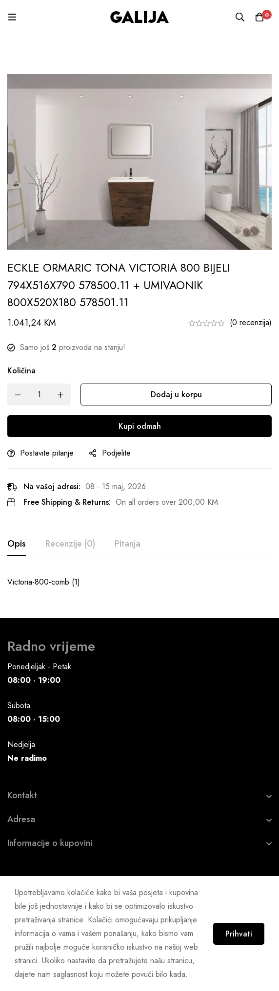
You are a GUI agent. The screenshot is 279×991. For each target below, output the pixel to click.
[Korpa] (259, 17)
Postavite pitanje (47, 453)
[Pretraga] (240, 17)
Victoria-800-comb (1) (43, 581)
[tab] (16, 544)
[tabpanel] (139, 582)
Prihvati (238, 933)
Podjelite (116, 453)
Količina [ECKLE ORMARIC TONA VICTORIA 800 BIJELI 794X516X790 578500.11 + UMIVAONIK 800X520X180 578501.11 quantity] (21, 370)
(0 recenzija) (251, 322)
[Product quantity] (39, 394)
